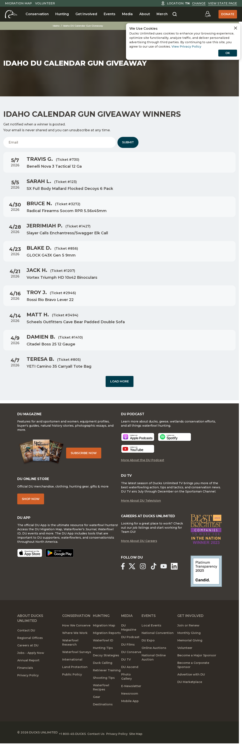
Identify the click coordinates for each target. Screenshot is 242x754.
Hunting (62, 14)
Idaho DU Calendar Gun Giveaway (83, 25)
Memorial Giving (189, 652)
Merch (162, 14)
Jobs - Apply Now (30, 665)
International (72, 671)
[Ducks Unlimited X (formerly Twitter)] (133, 578)
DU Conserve (131, 664)
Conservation (37, 14)
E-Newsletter (131, 698)
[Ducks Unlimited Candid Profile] (206, 583)
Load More (119, 381)
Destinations (103, 716)
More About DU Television (141, 507)
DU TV (126, 671)
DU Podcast (130, 649)
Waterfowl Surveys (76, 664)
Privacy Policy (28, 687)
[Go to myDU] (207, 14)
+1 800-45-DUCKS (77, 743)
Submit (128, 142)
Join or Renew (188, 637)
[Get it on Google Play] (60, 561)
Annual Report (28, 672)
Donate (227, 14)
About (144, 14)
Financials (25, 680)
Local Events (151, 637)
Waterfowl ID (103, 652)
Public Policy (72, 686)
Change (199, 3)
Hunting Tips (103, 660)
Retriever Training (107, 682)
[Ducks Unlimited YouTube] (167, 578)
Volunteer (45, 3)
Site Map (156, 743)
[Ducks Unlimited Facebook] (122, 578)
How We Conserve (76, 637)
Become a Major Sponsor (196, 667)
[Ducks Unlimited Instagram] (146, 578)
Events (109, 14)
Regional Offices (30, 650)
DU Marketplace (189, 694)
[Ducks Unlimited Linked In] (179, 578)
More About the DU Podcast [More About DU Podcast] (142, 466)
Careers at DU (27, 657)
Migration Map (18, 3)
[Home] (11, 14)
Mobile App (130, 713)
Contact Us (106, 743)
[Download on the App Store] (29, 561)
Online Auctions (154, 660)
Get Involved (86, 14)
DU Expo (148, 652)
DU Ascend (129, 679)
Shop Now (31, 505)
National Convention (158, 645)
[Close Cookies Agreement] (235, 28)
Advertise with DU (191, 686)
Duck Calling (102, 675)
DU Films (128, 656)
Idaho (56, 25)
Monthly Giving (189, 645)
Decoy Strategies (106, 667)
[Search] (175, 14)
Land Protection (75, 679)
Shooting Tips (104, 689)
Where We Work (75, 645)
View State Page (222, 3)
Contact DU (26, 642)
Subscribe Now (88, 457)
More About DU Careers (139, 554)
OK (227, 53)
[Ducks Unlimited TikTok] (158, 578)
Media (127, 14)
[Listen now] (137, 442)
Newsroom (129, 705)
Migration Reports (107, 645)
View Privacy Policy (186, 46)
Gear (96, 709)
